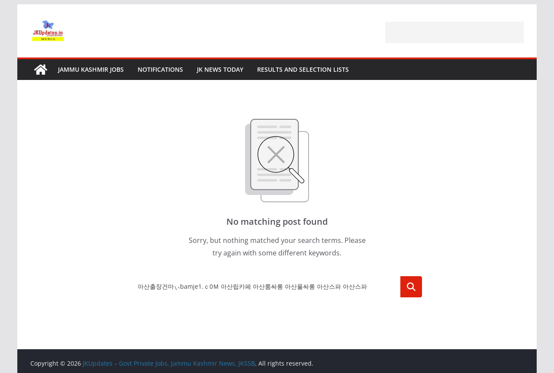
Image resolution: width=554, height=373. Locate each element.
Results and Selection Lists (303, 69)
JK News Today (220, 69)
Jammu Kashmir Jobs (91, 69)
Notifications (160, 69)
